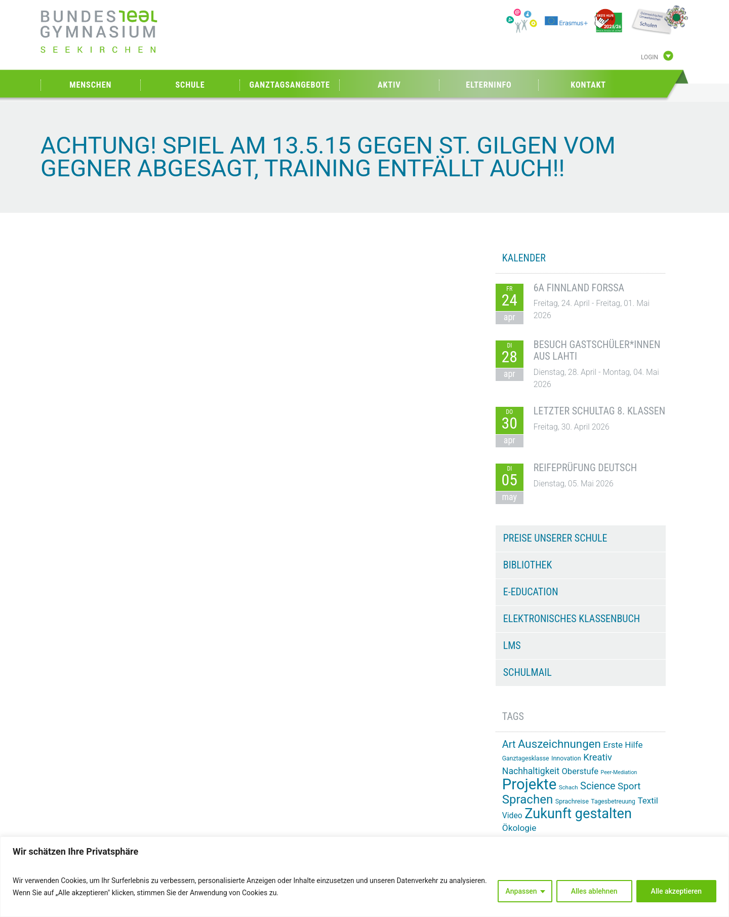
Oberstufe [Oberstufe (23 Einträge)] (579, 771)
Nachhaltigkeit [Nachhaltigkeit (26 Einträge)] (530, 771)
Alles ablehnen (594, 891)
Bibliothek (527, 565)
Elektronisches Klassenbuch (571, 619)
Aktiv (389, 85)
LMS (512, 645)
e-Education (530, 592)
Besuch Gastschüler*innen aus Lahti (597, 350)
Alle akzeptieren (676, 891)
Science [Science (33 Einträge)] (598, 786)
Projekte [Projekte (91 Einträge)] (529, 784)
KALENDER (524, 258)
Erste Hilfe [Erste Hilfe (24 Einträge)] (622, 745)
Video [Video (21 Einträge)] (512, 815)
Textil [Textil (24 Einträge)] (647, 800)
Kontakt (588, 85)
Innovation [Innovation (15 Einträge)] (566, 758)
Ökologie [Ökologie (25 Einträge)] (519, 828)
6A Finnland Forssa (579, 288)
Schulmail (527, 672)
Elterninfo (488, 85)
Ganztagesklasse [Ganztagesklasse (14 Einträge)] (525, 758)
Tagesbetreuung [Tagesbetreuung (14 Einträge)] (613, 801)
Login (649, 57)
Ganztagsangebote (289, 85)
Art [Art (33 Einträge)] (509, 744)
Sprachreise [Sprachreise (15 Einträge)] (572, 801)
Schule (190, 85)
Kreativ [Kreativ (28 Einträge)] (597, 757)
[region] (364, 876)
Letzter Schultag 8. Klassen (599, 411)
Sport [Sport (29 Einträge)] (629, 786)
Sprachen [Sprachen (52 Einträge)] (527, 799)
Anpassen (521, 891)
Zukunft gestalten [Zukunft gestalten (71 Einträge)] (578, 814)
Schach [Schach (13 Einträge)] (568, 787)
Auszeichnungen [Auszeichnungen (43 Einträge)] (559, 743)
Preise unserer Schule (555, 538)
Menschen (90, 85)
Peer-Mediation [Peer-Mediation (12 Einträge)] (619, 772)
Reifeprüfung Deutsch (585, 468)
